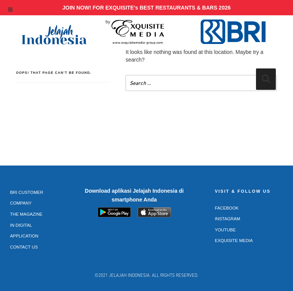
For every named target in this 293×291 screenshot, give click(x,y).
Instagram (227, 218)
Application (24, 236)
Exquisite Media (234, 240)
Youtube (225, 230)
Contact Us (24, 247)
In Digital (21, 225)
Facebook (227, 208)
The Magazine (26, 214)
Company (21, 203)
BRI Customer (26, 192)
